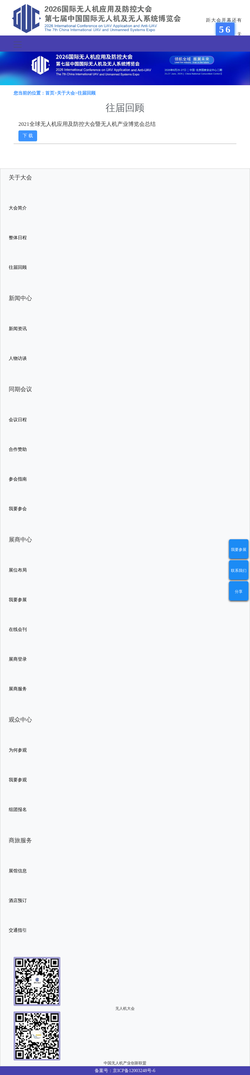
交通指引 (18, 930)
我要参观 (18, 779)
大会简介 (18, 208)
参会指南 (18, 479)
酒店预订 (18, 900)
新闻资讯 (18, 328)
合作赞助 (18, 449)
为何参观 (18, 750)
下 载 (28, 135)
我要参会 (18, 508)
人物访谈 (18, 358)
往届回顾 (18, 267)
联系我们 (238, 570)
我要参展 (238, 549)
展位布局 (18, 570)
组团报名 (18, 809)
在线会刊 (18, 629)
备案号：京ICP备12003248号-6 (125, 1070)
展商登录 (18, 659)
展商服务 (18, 688)
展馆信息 (18, 870)
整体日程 (18, 237)
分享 (239, 591)
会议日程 (18, 419)
